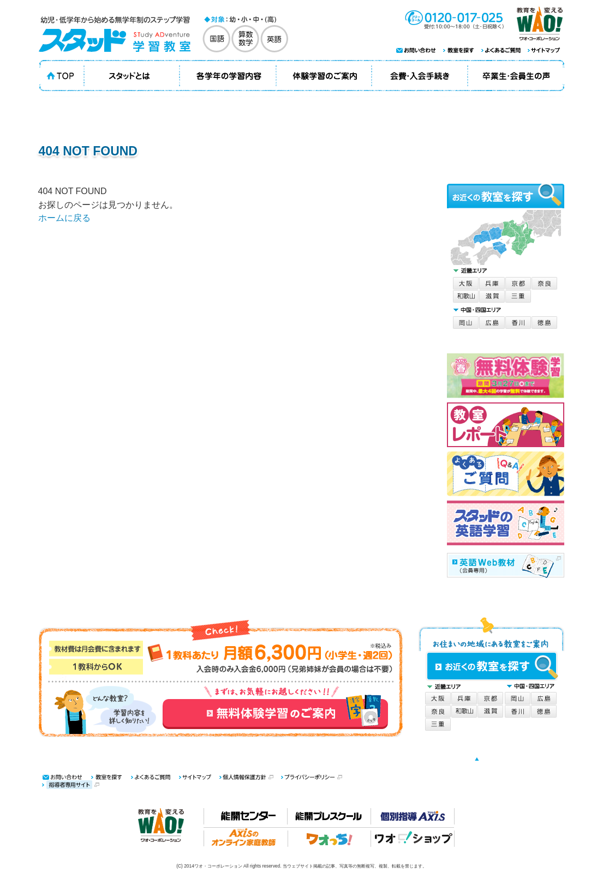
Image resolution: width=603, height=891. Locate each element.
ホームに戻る (64, 217)
